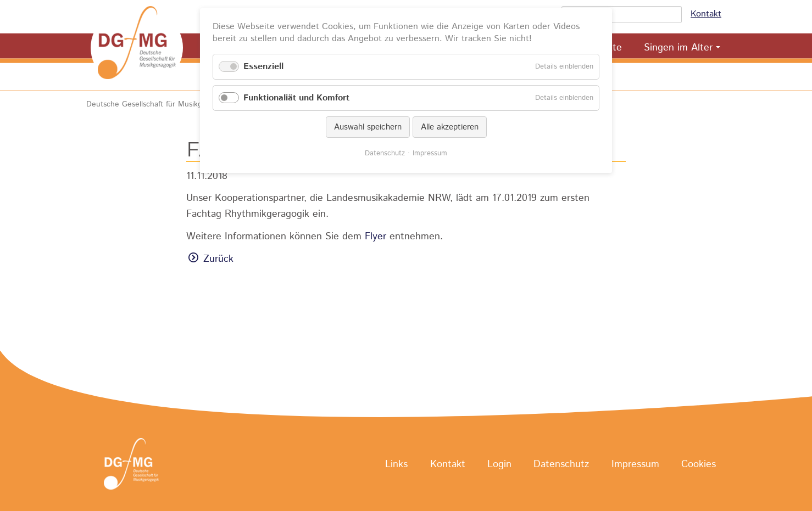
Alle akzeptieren (450, 127)
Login (499, 464)
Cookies (698, 464)
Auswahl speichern (368, 127)
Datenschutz (561, 464)
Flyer (375, 236)
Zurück (218, 259)
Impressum (635, 464)
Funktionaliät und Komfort (296, 98)
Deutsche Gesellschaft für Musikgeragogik (159, 104)
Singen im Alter (678, 48)
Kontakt (706, 14)
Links (396, 464)
